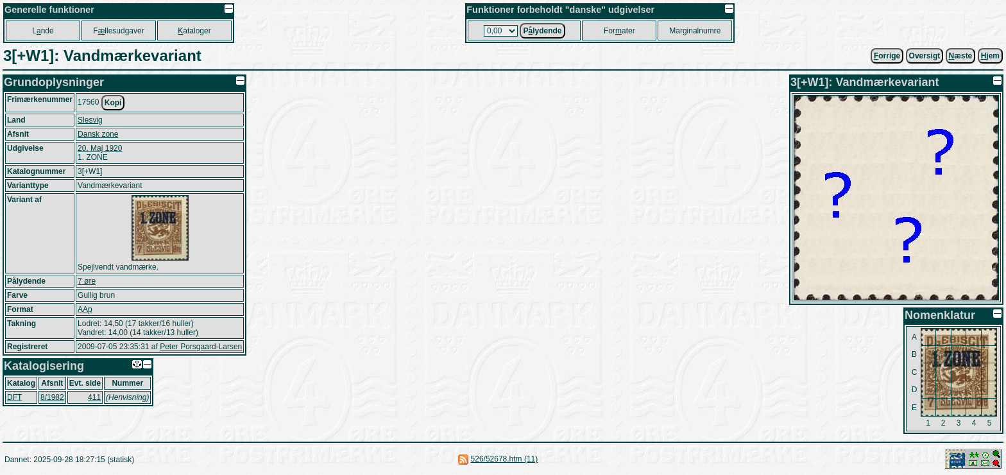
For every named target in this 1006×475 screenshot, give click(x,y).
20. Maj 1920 (100, 148)
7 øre (87, 281)
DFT (14, 397)
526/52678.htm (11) (504, 458)
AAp (85, 309)
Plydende (542, 30)
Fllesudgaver (118, 30)
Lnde (42, 30)
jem (990, 55)
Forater (619, 30)
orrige (887, 55)
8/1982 (52, 397)
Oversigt (925, 55)
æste (961, 55)
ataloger (194, 30)
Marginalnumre (694, 30)
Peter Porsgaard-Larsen (201, 346)
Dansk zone (98, 134)
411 (94, 397)
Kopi (113, 102)
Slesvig (90, 120)
